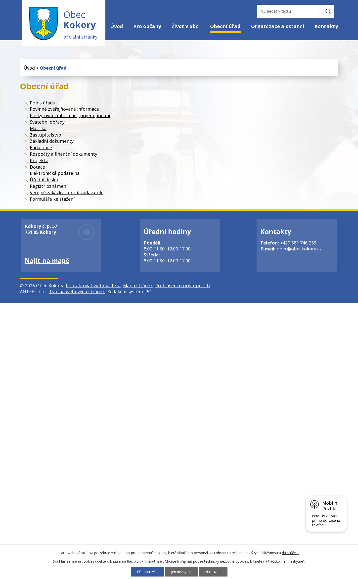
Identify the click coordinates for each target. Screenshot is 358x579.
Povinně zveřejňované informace (64, 109)
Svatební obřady (47, 122)
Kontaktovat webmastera (93, 286)
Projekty (39, 160)
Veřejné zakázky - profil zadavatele (66, 192)
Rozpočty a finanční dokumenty (63, 154)
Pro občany (147, 26)
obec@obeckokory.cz (299, 249)
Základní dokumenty (52, 141)
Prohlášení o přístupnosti (182, 286)
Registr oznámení (48, 186)
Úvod (116, 26)
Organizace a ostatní (277, 26)
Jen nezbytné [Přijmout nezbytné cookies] (181, 571)
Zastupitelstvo (45, 135)
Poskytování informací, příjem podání (70, 115)
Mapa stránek (138, 286)
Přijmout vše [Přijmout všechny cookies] (147, 571)
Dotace (37, 167)
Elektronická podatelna (55, 173)
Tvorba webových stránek (77, 291)
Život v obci (186, 26)
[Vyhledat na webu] (288, 11)
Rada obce (41, 147)
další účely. (290, 552)
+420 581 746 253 (298, 243)
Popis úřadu (42, 103)
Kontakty (326, 26)
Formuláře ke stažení (52, 199)
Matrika (38, 128)
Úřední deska (44, 180)
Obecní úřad (225, 26)
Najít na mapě (47, 260)
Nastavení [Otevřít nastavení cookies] (213, 571)
